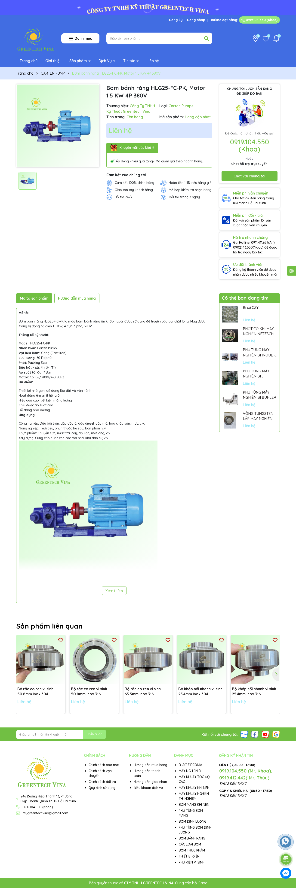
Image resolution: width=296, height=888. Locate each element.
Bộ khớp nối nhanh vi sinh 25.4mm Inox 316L (254, 691)
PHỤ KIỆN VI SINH (191, 862)
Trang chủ (28, 60)
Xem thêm (114, 590)
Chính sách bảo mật (104, 765)
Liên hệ (153, 60)
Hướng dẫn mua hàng (150, 765)
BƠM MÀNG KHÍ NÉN (194, 805)
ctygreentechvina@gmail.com (45, 813)
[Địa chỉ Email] (61, 734)
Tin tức (129, 60)
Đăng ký (176, 20)
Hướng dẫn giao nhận (150, 782)
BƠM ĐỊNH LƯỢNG (193, 821)
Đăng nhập (196, 20)
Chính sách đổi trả (102, 782)
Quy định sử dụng (102, 788)
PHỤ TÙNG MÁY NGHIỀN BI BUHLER (259, 395)
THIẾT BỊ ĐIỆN (189, 856)
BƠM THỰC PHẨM (192, 850)
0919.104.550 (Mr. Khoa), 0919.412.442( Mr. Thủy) (245, 774)
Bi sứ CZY (251, 307)
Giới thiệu (53, 60)
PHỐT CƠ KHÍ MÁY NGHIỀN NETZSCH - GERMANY (259, 331)
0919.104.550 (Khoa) (259, 20)
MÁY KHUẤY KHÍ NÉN (194, 788)
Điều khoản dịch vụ (148, 788)
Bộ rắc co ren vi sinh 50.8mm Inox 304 (35, 691)
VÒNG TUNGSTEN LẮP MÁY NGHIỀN (258, 416)
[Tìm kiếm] (206, 38)
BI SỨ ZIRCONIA (190, 765)
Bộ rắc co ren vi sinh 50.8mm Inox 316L (89, 691)
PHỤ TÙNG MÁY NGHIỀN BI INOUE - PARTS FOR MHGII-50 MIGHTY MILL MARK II (259, 352)
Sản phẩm (78, 60)
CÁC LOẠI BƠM (190, 844)
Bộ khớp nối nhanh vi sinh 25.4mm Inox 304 (200, 691)
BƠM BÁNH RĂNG (192, 838)
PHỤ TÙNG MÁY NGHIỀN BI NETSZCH (256, 374)
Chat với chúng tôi (249, 176)
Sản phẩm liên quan (49, 626)
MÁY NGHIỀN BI (190, 771)
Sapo (202, 883)
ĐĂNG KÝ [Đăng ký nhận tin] (95, 734)
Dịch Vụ (106, 60)
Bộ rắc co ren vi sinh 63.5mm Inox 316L (143, 691)
